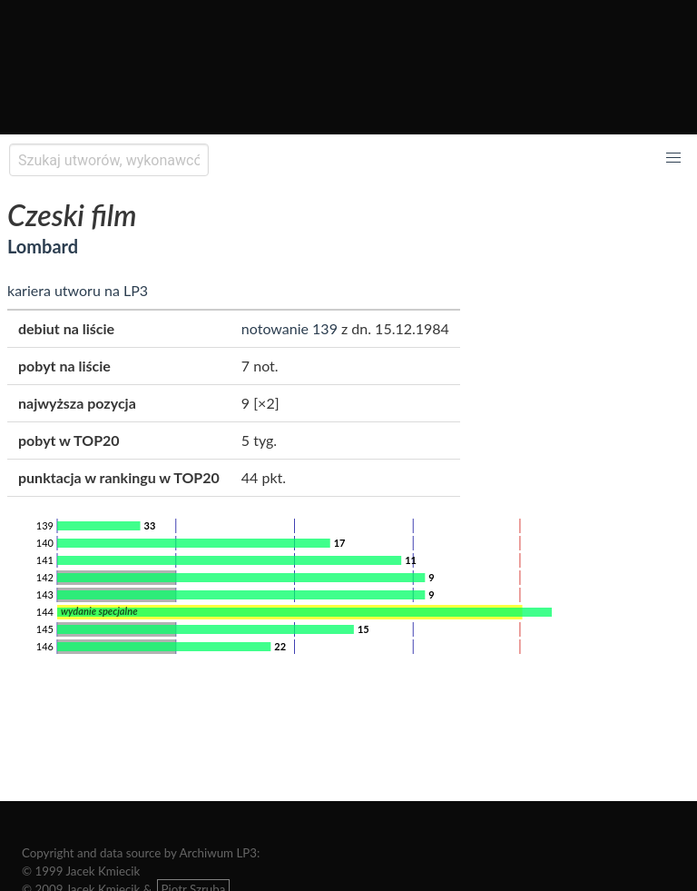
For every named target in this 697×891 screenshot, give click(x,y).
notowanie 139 (289, 328)
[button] (673, 158)
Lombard (42, 246)
